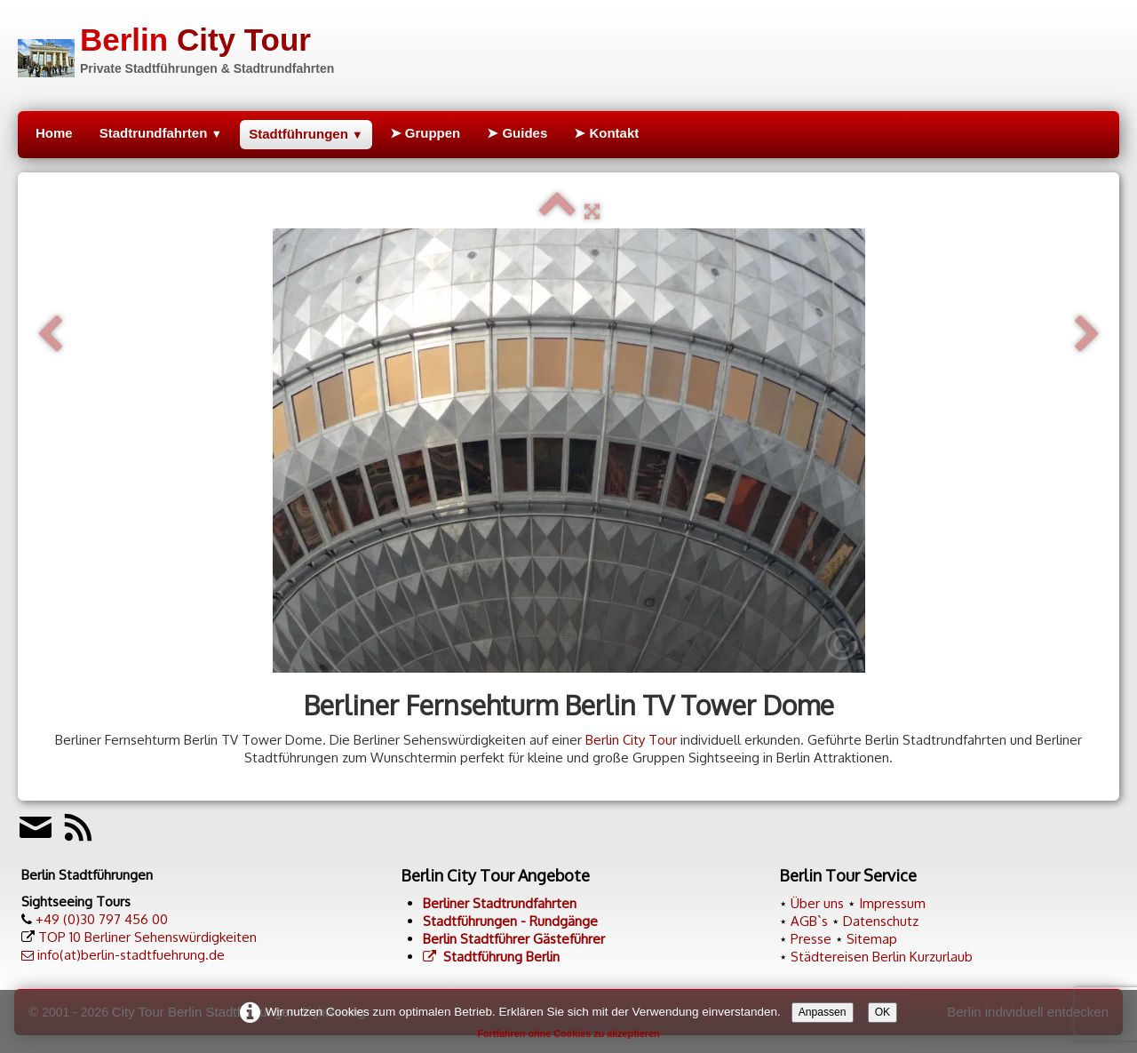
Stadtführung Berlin (491, 956)
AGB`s (809, 921)
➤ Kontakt (606, 132)
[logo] (176, 47)
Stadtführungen (305, 133)
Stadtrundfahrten (160, 132)
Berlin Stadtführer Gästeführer (514, 938)
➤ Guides (517, 132)
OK (883, 1012)
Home (54, 132)
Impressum (892, 903)
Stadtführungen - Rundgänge (510, 921)
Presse (811, 938)
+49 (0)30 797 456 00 (102, 919)
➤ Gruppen (425, 132)
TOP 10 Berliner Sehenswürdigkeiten (147, 937)
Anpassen (823, 1012)
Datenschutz (880, 921)
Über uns (817, 903)
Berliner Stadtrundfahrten (499, 903)
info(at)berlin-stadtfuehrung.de (131, 954)
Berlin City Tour (631, 739)
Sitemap (872, 938)
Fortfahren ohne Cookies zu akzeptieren (568, 1033)
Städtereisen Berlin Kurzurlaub (882, 956)
